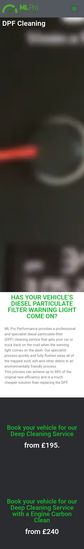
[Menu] (74, 8)
